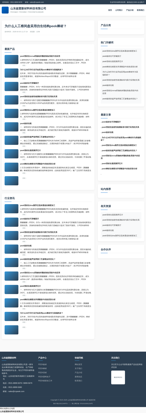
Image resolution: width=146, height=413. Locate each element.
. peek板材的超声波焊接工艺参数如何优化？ (119, 151)
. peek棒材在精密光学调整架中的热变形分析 (119, 169)
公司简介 (119, 10)
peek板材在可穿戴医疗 (29, 83)
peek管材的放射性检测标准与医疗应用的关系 (38, 96)
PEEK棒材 (42, 368)
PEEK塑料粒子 (44, 377)
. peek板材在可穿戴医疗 (111, 122)
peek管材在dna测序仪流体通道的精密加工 (37, 110)
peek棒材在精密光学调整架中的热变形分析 (37, 164)
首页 (110, 10)
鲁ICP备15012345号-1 (60, 403)
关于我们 (78, 368)
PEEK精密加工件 (45, 381)
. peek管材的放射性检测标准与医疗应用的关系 (120, 127)
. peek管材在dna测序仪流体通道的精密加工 (119, 145)
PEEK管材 (42, 373)
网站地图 (3, 408)
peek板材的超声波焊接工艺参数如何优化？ (37, 137)
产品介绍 (129, 10)
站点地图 (11, 408)
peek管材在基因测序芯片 (30, 150)
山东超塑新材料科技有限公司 (12, 411)
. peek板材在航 (107, 132)
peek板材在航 (26, 123)
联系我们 (140, 10)
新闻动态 (78, 377)
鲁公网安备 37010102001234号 (82, 403)
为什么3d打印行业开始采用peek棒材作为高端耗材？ (41, 70)
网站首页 (78, 364)
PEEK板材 (42, 364)
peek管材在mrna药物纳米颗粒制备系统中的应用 (40, 56)
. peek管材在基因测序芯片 (111, 163)
